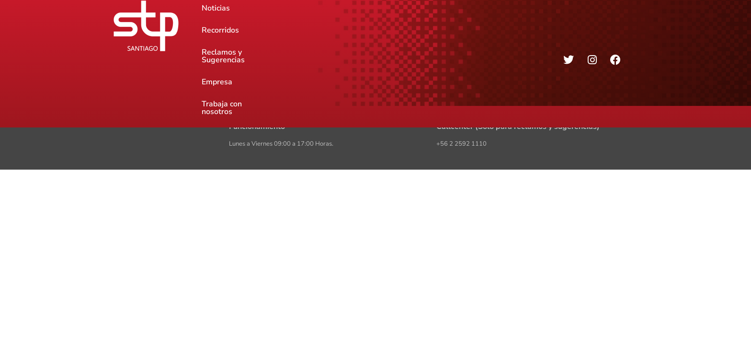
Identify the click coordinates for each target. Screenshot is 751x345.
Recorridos (263, 26)
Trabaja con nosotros (477, 26)
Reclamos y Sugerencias (338, 26)
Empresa (411, 26)
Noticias (216, 26)
